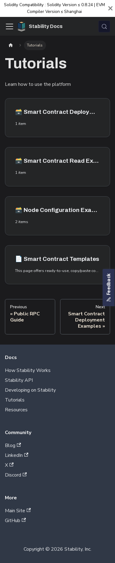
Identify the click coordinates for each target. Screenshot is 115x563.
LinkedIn (16, 455)
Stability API (19, 380)
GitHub (15, 520)
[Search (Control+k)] (104, 26)
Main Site (18, 510)
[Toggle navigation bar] (9, 26)
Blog (13, 445)
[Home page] (11, 45)
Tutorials (15, 400)
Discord (16, 475)
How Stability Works (28, 370)
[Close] (110, 8)
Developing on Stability (30, 390)
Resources (16, 409)
